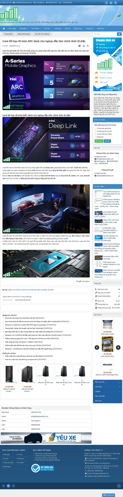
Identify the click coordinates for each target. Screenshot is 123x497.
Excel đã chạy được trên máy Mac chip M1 (20, 318)
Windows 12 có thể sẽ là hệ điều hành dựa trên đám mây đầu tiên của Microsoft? (33, 335)
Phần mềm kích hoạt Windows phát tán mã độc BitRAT (24, 356)
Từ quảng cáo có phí (103, 131)
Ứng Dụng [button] (78, 29)
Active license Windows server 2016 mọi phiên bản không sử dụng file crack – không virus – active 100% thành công (107, 248)
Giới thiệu (6, 454)
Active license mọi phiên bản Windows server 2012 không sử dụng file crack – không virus (107, 273)
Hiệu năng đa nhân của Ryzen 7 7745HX (19, 342)
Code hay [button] (57, 28)
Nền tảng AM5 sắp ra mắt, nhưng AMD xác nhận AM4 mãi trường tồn (29, 332)
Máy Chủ (98, 401)
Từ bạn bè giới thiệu (103, 128)
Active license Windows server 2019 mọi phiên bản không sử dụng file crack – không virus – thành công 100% (107, 204)
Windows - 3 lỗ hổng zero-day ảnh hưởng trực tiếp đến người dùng (28, 349)
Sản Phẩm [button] (36, 29)
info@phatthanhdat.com (23, 2)
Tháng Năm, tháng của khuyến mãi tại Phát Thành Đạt (24, 328)
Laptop (97, 391)
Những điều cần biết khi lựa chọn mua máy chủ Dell (23, 345)
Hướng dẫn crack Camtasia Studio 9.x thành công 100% (110, 230)
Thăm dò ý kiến (8, 463)
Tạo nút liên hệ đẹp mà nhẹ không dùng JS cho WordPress (111, 194)
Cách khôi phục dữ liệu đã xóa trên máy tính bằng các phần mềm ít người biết (32, 321)
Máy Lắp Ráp (100, 396)
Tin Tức (19, 454)
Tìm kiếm (20, 463)
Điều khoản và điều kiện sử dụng (46, 454)
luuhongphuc (40, 2)
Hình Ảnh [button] (100, 28)
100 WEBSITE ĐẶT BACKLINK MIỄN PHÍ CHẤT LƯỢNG (106, 214)
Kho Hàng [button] (12, 28)
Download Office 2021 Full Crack (111, 258)
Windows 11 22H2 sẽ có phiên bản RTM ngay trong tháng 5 (25, 325)
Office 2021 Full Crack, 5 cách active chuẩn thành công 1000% (107, 222)
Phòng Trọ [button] (90, 28)
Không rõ (99, 137)
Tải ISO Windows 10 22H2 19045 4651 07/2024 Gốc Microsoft (106, 238)
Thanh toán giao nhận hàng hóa (45, 456)
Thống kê (20, 458)
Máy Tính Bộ (99, 382)
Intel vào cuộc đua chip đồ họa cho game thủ (21, 359)
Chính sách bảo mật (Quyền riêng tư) (47, 460)
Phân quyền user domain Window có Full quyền (111, 264)
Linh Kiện (98, 387)
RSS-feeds (7, 466)
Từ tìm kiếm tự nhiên (103, 134)
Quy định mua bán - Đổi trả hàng (46, 458)
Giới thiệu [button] (23, 29)
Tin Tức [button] (47, 29)
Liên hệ (5, 458)
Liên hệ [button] (67, 28)
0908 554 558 (7, 2)
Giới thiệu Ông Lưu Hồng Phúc (105, 94)
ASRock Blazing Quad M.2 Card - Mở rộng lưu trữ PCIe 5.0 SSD (27, 338)
